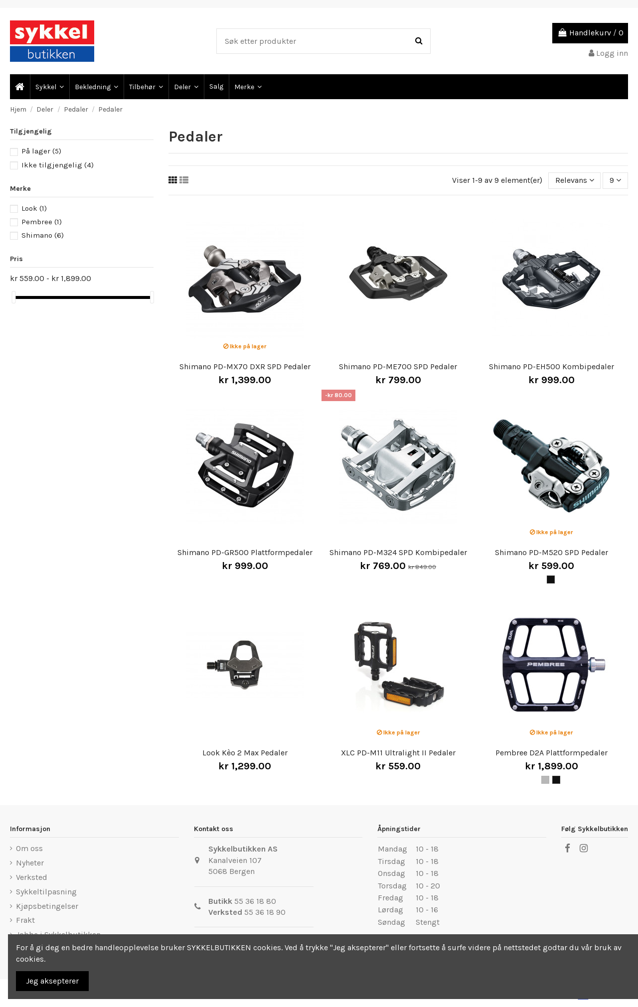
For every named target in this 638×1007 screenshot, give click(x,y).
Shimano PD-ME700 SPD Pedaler (398, 366)
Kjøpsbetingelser (47, 906)
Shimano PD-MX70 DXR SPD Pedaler (245, 366)
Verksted (31, 877)
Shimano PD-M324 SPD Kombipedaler (398, 552)
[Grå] (545, 780)
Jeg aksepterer (52, 981)
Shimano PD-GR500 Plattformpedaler (245, 552)
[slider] (13, 297)
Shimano (42, 235)
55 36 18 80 (255, 901)
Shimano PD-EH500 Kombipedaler (551, 366)
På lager (41, 150)
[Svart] (551, 579)
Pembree (41, 221)
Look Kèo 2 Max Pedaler (245, 752)
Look (34, 208)
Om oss (29, 848)
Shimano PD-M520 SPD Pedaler (551, 552)
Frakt (25, 920)
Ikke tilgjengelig (57, 164)
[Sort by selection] (574, 180)
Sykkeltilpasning (46, 891)
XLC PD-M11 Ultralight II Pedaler (398, 752)
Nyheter (30, 862)
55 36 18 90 (265, 912)
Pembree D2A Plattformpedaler (551, 752)
